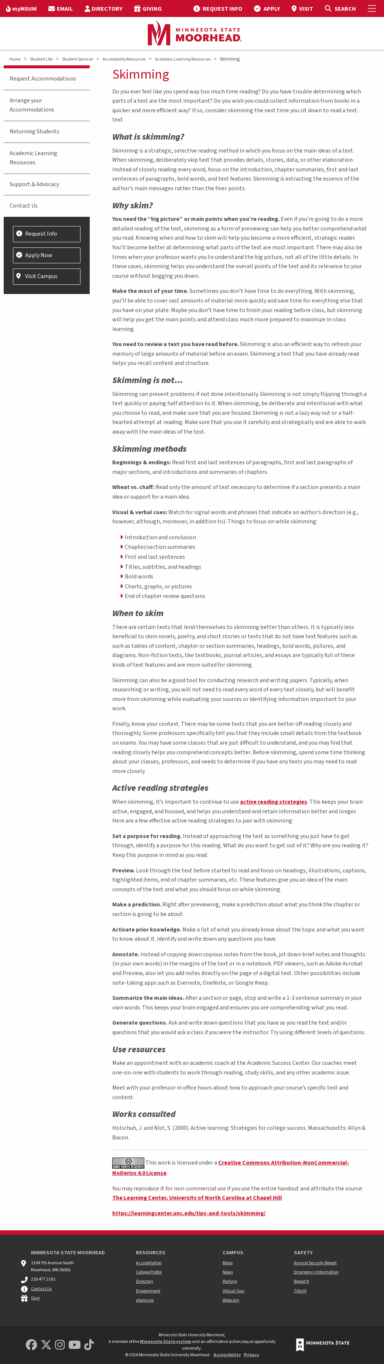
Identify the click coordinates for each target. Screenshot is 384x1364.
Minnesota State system (165, 1342)
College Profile (149, 1272)
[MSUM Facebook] (31, 1345)
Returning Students (34, 131)
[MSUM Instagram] (60, 1345)
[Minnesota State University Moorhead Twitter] (46, 1345)
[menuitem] (21, 8)
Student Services (77, 59)
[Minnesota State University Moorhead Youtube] (74, 1345)
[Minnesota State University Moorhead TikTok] (89, 1345)
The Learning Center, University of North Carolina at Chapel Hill (197, 1198)
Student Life (41, 59)
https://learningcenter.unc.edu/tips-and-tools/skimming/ (188, 1213)
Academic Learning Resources (182, 59)
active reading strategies (273, 802)
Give (35, 1298)
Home (14, 59)
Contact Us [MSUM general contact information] (41, 1289)
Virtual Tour (233, 1291)
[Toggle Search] (340, 8)
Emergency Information (316, 1272)
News (228, 1272)
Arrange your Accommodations (32, 105)
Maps (228, 1263)
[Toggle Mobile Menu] (373, 8)
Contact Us (24, 206)
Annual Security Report (315, 1263)
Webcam (231, 1300)
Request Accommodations (43, 79)
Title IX (300, 1291)
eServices (145, 1300)
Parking (230, 1281)
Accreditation (149, 1263)
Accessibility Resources (124, 59)
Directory (144, 1281)
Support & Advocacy (34, 184)
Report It (301, 1281)
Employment (148, 1291)
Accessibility (227, 1355)
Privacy (251, 1355)
